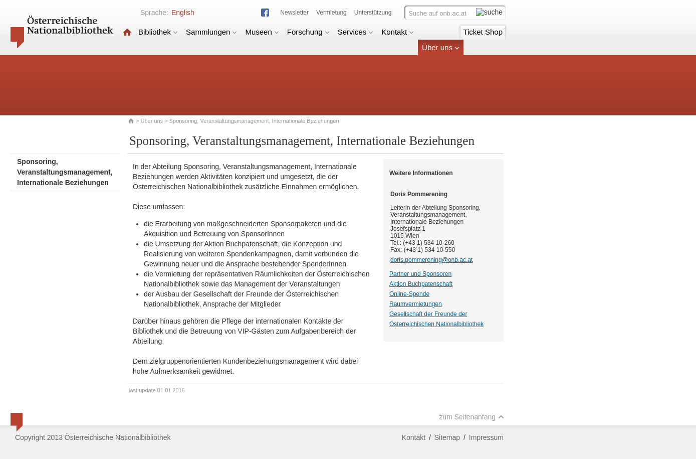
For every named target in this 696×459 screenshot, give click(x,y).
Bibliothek (158, 32)
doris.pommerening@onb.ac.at (431, 259)
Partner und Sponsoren (420, 273)
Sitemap (447, 437)
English (182, 13)
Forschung (308, 32)
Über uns (440, 47)
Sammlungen (211, 32)
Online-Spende (409, 293)
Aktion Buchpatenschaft (420, 283)
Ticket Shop (483, 32)
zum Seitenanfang (471, 417)
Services (356, 32)
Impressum (486, 437)
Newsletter (294, 12)
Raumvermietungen (415, 304)
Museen (262, 32)
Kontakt (397, 32)
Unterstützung (373, 12)
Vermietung (331, 12)
